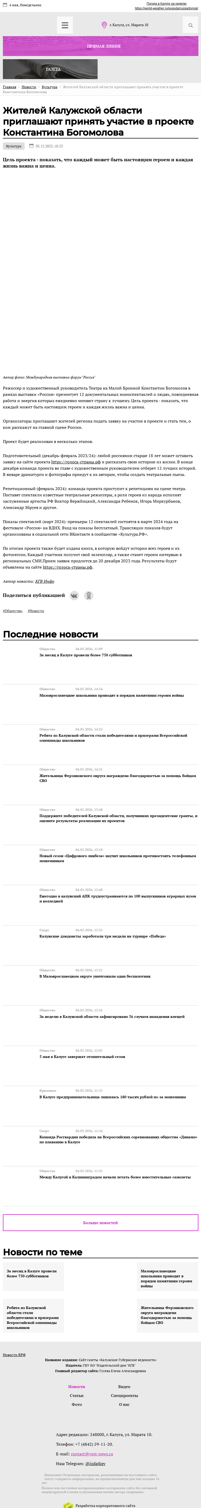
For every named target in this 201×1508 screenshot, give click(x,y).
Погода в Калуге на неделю (166, 3)
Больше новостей (100, 1210)
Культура (13, 146)
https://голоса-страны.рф (76, 462)
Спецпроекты (124, 1383)
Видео (124, 1374)
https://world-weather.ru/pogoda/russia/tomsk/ (166, 8)
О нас (124, 1392)
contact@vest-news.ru (92, 1442)
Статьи (76, 1383)
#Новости (36, 610)
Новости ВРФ (14, 1342)
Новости (76, 1374)
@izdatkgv (95, 1452)
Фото (77, 1392)
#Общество (12, 610)
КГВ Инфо (44, 581)
